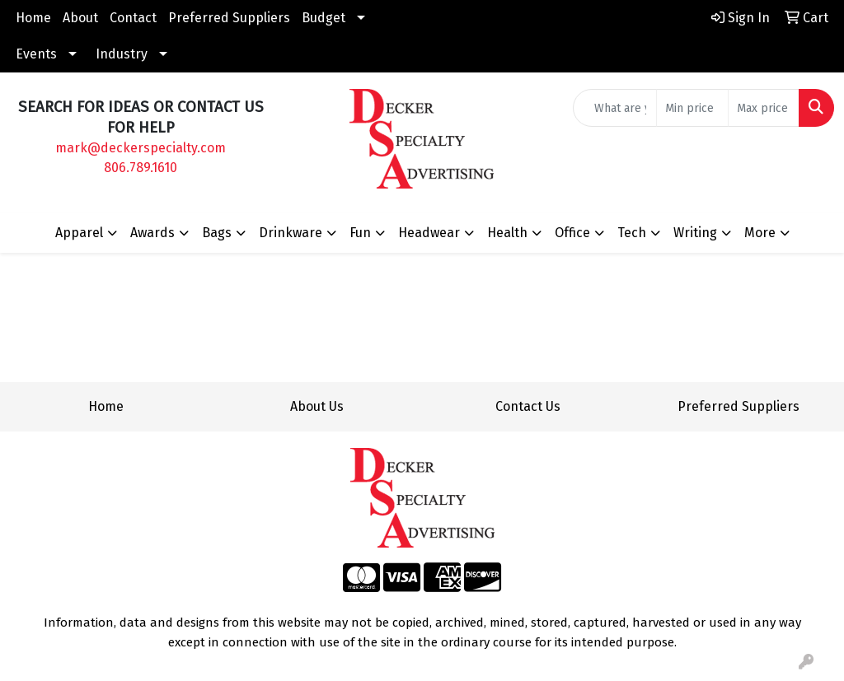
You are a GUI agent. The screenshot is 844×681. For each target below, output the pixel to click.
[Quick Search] (615, 108)
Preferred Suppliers (229, 18)
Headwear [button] (429, 232)
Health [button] (507, 232)
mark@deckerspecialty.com (140, 148)
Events (36, 54)
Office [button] (572, 232)
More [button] (760, 232)
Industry (122, 54)
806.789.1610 (140, 167)
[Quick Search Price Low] (692, 108)
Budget (323, 18)
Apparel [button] (79, 232)
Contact (133, 18)
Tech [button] (631, 232)
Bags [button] (217, 232)
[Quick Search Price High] (763, 108)
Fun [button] (360, 232)
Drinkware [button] (290, 232)
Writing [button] (695, 232)
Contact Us (527, 406)
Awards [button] (152, 232)
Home (33, 18)
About (80, 18)
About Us (317, 406)
